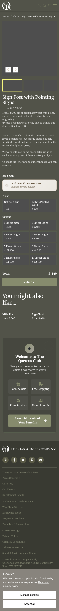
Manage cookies (29, 595)
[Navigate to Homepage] (7, 6)
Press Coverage (11, 478)
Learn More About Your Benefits (31, 420)
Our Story (7, 483)
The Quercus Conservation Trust (20, 472)
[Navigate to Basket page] (49, 6)
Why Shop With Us (12, 507)
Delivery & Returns (12, 547)
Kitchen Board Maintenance (17, 501)
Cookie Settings (11, 530)
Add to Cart (29, 282)
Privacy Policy (10, 536)
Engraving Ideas (11, 512)
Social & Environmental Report (19, 553)
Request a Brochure (13, 518)
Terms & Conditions (13, 541)
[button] (53, 72)
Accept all (29, 604)
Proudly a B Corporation (16, 524)
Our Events (8, 489)
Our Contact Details (13, 495)
